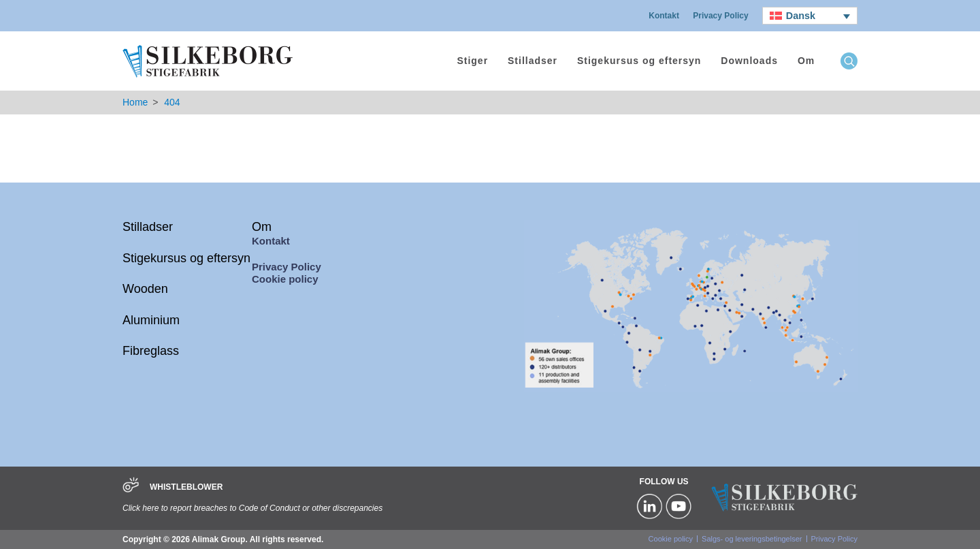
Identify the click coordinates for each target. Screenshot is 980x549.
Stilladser (532, 60)
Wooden (145, 289)
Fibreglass (150, 351)
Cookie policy (285, 279)
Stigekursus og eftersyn (639, 60)
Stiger (472, 60)
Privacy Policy (720, 15)
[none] (810, 16)
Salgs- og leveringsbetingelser (752, 539)
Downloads (749, 60)
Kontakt (664, 15)
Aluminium (151, 320)
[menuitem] (810, 16)
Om (806, 60)
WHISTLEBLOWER (186, 487)
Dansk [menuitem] (800, 15)
